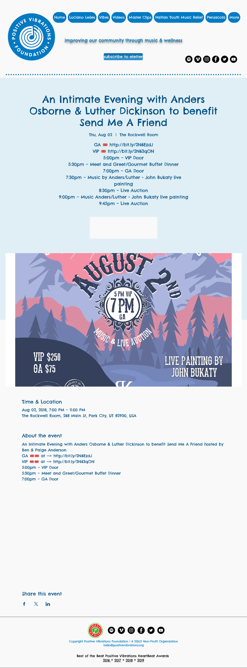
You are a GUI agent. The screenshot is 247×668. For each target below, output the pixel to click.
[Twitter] (224, 59)
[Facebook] (215, 59)
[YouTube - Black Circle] (161, 630)
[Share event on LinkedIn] (48, 604)
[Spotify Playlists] (188, 59)
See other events (124, 230)
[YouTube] (233, 59)
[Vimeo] (197, 59)
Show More (33, 487)
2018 (129, 660)
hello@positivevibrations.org (123, 645)
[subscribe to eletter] (123, 56)
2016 (107, 660)
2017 (117, 660)
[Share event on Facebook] (24, 604)
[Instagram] (206, 59)
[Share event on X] (36, 604)
